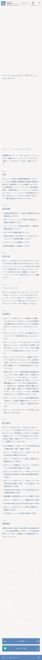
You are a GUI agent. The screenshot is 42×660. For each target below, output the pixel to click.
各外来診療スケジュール (11, 614)
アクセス (20, 609)
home (4, 149)
